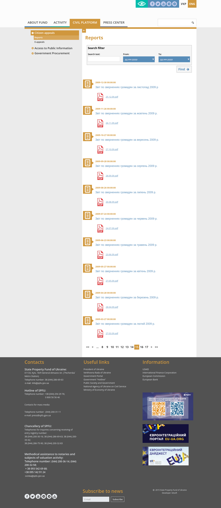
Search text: (94, 54)
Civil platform (85, 22)
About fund (37, 22)
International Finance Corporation (159, 372)
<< (87, 347)
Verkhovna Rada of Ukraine (97, 372)
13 (127, 347)
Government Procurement (50, 53)
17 (146, 347)
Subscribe (117, 499)
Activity (60, 22)
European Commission (154, 376)
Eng (192, 4)
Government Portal (93, 376)
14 (132, 347)
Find (184, 69)
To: (160, 54)
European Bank (150, 379)
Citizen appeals (43, 33)
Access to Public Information (51, 48)
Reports (39, 37)
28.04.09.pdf (112, 307)
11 (117, 347)
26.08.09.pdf (112, 202)
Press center (113, 22)
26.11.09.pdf (112, 123)
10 (112, 347)
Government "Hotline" (95, 379)
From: (126, 54)
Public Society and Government (99, 382)
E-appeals (40, 41)
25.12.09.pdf (112, 96)
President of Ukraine (94, 369)
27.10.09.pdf (112, 149)
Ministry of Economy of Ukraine (99, 389)
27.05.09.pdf (112, 281)
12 (122, 347)
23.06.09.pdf (112, 254)
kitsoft (174, 493)
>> (156, 347)
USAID (146, 369)
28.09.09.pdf (112, 175)
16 (141, 347)
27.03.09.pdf (112, 333)
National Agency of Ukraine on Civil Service (105, 386)
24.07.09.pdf (112, 228)
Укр (183, 4)
